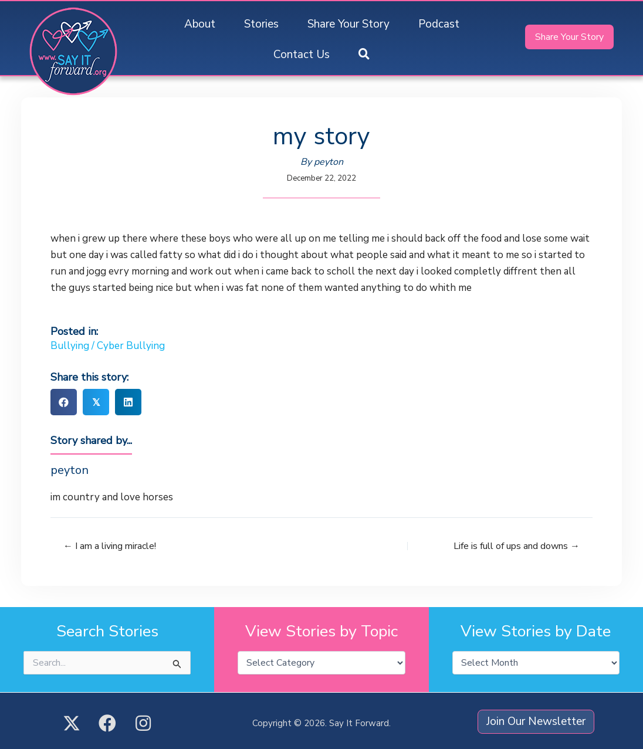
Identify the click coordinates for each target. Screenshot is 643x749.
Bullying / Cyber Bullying (107, 346)
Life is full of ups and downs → (517, 546)
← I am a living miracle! (109, 546)
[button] (364, 55)
